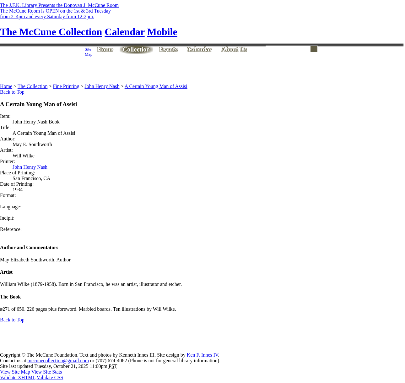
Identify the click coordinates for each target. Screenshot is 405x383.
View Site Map (15, 372)
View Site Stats (46, 372)
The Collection (33, 86)
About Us (234, 49)
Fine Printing (66, 86)
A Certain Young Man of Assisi (156, 86)
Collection (136, 49)
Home (105, 49)
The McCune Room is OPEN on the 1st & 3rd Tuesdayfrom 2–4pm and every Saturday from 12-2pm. (55, 13)
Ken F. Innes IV (202, 355)
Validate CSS (49, 377)
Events (168, 49)
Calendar (199, 49)
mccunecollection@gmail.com (58, 360)
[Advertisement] (206, 68)
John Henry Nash (101, 86)
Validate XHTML (17, 377)
